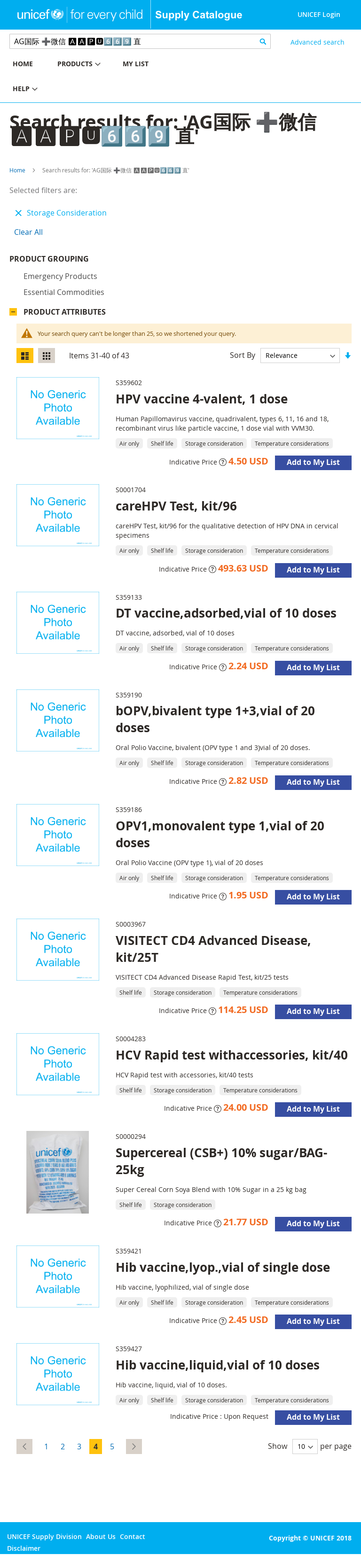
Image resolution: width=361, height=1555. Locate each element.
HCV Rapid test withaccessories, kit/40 (232, 1057)
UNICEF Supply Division (44, 1536)
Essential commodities (64, 294)
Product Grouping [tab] (63, 261)
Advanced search (317, 42)
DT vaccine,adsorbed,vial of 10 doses (226, 615)
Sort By (242, 357)
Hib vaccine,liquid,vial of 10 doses (218, 1367)
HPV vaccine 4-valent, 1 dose (202, 401)
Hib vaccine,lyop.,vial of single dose (223, 1269)
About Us (101, 1536)
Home (17, 170)
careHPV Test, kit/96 (176, 508)
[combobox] (140, 41)
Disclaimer (23, 1548)
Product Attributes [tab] (65, 314)
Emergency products (60, 278)
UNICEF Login (319, 14)
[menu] (90, 77)
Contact (132, 1536)
